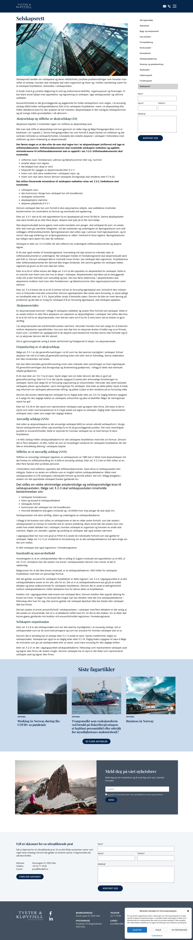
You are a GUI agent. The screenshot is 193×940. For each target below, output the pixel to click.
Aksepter (137, 930)
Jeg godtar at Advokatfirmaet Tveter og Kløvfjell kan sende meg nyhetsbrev (135, 794)
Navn (140, 94)
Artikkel (22, 716)
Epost (141, 103)
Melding (142, 114)
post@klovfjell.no (40, 869)
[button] (188, 911)
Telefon (161, 103)
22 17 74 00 (41, 866)
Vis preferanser (179, 930)
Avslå (158, 930)
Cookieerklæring (157, 935)
